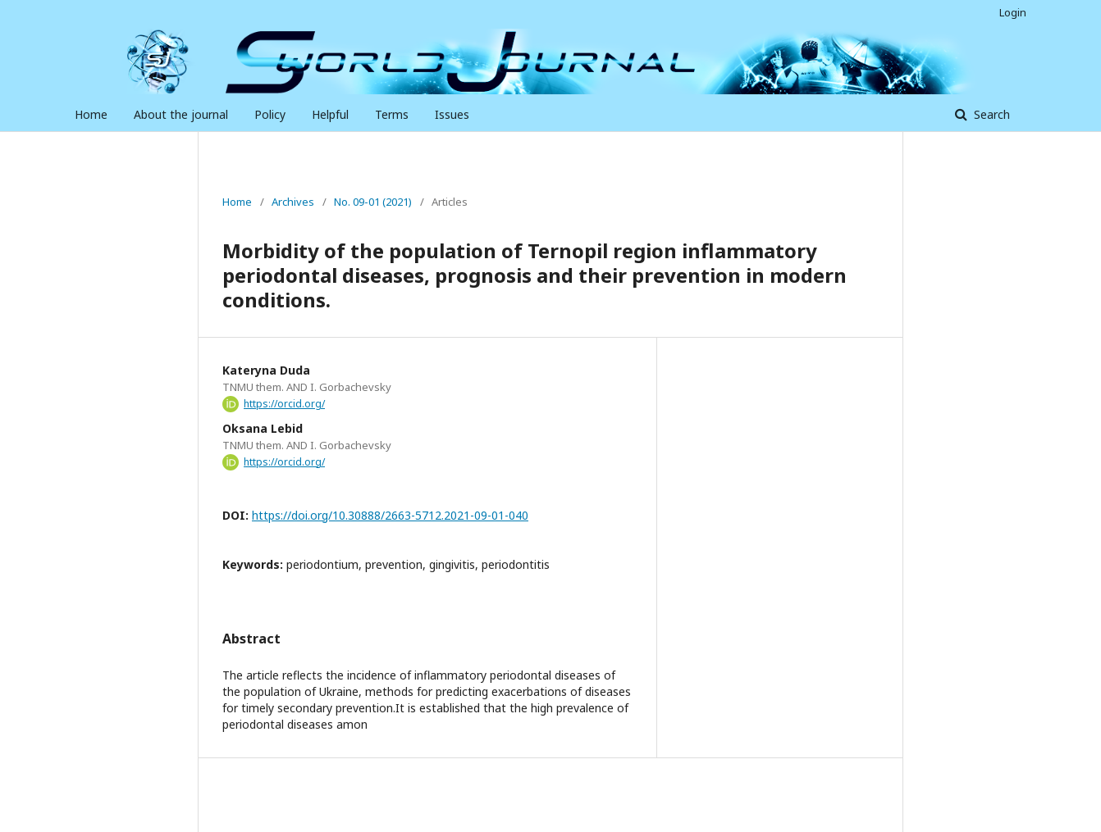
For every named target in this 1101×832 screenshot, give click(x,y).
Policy (270, 114)
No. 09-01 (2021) (373, 201)
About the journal (181, 114)
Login (1012, 12)
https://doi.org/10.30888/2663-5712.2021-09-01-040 (390, 515)
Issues (452, 114)
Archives (293, 201)
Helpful (330, 114)
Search (990, 114)
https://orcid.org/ (284, 404)
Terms (392, 114)
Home (91, 114)
